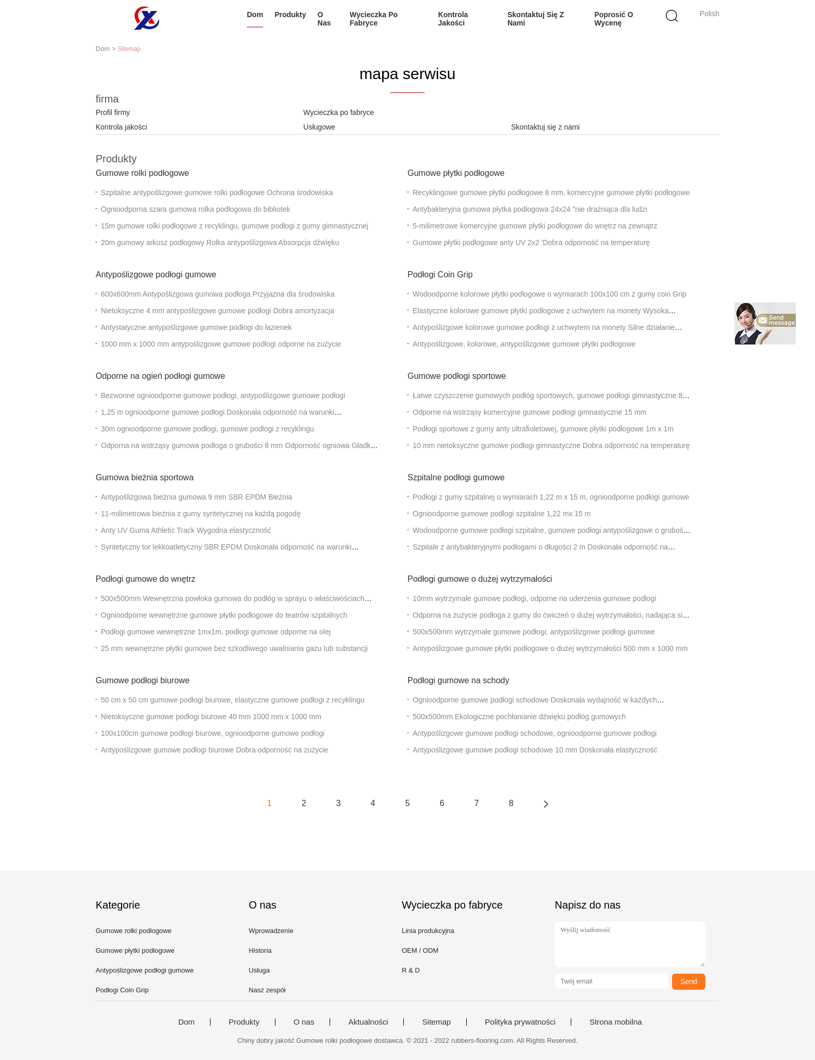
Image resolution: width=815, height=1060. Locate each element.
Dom (255, 14)
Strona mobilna (615, 1022)
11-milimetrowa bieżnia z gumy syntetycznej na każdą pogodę (200, 513)
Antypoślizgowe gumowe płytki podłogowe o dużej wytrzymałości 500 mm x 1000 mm (550, 648)
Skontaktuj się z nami (535, 18)
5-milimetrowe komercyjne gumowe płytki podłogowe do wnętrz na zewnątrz (535, 226)
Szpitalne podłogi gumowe (456, 477)
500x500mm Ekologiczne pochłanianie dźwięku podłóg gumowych (519, 716)
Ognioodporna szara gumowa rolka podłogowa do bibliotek (195, 209)
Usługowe (319, 127)
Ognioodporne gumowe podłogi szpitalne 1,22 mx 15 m (501, 513)
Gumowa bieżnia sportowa (145, 477)
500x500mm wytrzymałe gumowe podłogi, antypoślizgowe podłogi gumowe (534, 632)
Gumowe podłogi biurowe (143, 680)
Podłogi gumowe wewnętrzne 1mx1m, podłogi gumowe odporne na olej (216, 632)
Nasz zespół (266, 990)
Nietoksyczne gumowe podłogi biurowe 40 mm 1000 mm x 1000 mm (211, 716)
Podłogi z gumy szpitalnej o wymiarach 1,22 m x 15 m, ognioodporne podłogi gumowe (551, 497)
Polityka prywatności (520, 1022)
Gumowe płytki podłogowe (456, 173)
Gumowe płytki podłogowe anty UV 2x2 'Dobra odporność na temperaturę (531, 242)
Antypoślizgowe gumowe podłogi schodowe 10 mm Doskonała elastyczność (535, 750)
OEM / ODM (420, 950)
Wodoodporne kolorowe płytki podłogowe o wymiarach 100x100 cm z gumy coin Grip (550, 294)
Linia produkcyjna (428, 931)
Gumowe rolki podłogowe (142, 173)
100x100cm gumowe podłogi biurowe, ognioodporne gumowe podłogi (212, 733)
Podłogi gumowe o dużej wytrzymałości (479, 578)
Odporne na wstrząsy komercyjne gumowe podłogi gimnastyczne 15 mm (530, 412)
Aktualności (368, 1022)
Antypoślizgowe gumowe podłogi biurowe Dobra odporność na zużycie (214, 750)
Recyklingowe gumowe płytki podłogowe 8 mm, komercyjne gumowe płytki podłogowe (551, 192)
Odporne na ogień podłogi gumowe (160, 376)
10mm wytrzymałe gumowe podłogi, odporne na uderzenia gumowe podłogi (534, 598)
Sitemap (436, 1022)
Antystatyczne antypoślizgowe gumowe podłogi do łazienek (196, 327)
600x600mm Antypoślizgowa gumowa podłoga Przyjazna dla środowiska (218, 294)
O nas (324, 18)
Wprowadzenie (270, 931)
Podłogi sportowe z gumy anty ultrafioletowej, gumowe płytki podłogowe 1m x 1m (543, 429)
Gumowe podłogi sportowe (456, 376)
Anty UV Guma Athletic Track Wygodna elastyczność (186, 530)
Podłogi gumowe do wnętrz (145, 578)
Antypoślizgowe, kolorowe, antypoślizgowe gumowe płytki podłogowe (524, 344)
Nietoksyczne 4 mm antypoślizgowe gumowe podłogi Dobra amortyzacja (217, 310)
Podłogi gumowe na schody (458, 680)
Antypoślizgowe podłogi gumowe (156, 274)
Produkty (290, 14)
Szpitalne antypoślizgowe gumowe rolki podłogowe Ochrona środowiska (217, 192)
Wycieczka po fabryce (374, 18)
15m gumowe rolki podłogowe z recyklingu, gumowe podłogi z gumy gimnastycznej (234, 226)
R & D (411, 970)
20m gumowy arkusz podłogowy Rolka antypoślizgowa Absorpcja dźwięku (220, 242)
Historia (259, 950)
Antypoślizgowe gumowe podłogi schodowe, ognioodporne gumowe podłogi (534, 733)
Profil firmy (113, 112)
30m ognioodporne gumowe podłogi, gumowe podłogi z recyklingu (207, 429)
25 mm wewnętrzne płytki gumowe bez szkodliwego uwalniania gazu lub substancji (234, 648)
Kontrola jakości (453, 18)
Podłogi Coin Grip (439, 274)
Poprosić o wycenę (613, 18)
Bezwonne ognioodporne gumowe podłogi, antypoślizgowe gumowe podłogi (223, 395)
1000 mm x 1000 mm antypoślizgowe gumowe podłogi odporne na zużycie (221, 344)
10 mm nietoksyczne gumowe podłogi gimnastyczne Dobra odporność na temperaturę (551, 445)
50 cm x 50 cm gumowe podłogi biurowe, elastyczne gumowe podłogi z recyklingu (232, 700)
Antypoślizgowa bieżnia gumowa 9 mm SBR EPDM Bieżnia (196, 497)
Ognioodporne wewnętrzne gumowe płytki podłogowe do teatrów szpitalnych (224, 615)
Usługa (258, 970)
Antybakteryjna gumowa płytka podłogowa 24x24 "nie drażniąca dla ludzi (530, 209)
